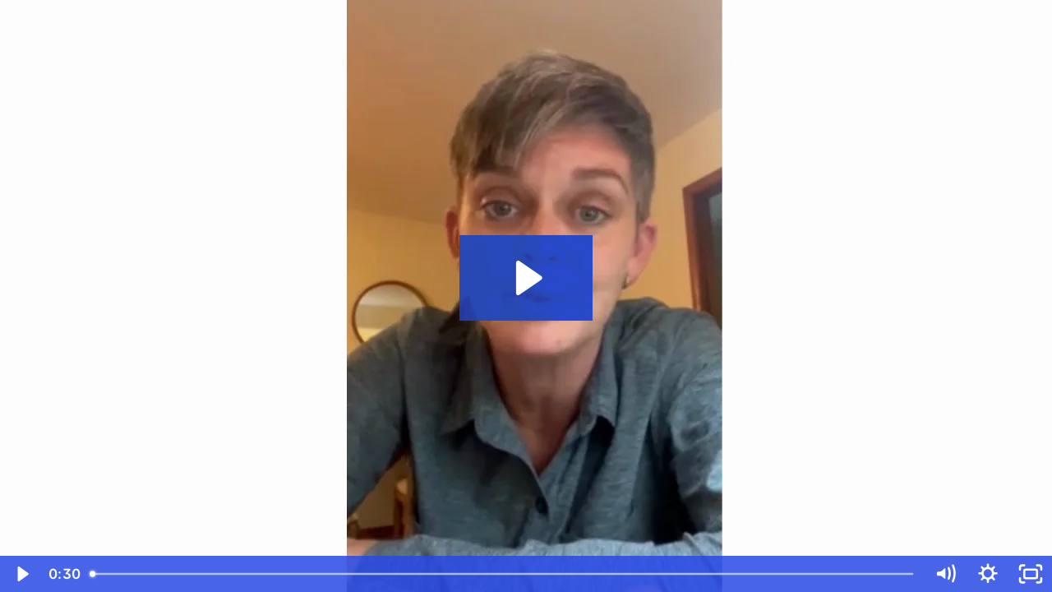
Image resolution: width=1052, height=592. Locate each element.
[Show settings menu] (988, 574)
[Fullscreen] (1030, 574)
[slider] (503, 574)
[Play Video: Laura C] (526, 278)
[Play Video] (21, 574)
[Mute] (945, 574)
